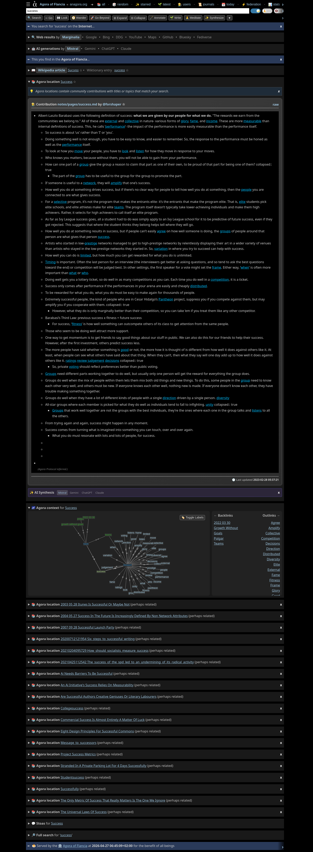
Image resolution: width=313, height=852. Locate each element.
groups (225, 231)
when (245, 267)
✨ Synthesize (214, 17)
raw (276, 104)
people (246, 189)
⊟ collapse (138, 18)
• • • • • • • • (122, 37)
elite (242, 201)
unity (209, 404)
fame (194, 121)
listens (257, 410)
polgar (219, 538)
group (84, 164)
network (89, 183)
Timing (50, 262)
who (85, 273)
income (211, 121)
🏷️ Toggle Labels (192, 517)
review (82, 361)
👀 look (62, 17)
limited (85, 255)
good (125, 349)
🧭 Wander (79, 17)
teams (119, 207)
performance (115, 126)
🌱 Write (175, 17)
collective (132, 121)
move (78, 151)
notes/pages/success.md (77, 104)
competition (220, 279)
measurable (252, 121)
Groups (50, 374)
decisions (112, 361)
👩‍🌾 (33, 104)
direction (169, 398)
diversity (222, 398)
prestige (91, 243)
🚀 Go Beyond (99, 17)
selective (60, 201)
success (119, 70)
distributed (198, 286)
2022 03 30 (222, 522)
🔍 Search (34, 17)
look (125, 151)
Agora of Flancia (75, 846)
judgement (96, 361)
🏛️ (60, 846)
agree (161, 231)
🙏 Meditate (193, 17)
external (111, 121)
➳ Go (48, 18)
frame (216, 267)
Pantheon (166, 299)
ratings (71, 361)
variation (161, 249)
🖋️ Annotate (158, 17)
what (73, 273)
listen (140, 151)
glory (184, 121)
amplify (116, 183)
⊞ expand (120, 18)
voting (74, 366)
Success (73, 70)
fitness (77, 324)
